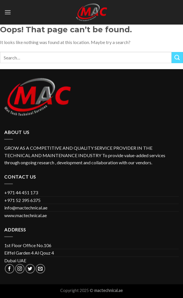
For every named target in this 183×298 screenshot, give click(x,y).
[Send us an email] (40, 268)
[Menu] (7, 12)
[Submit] (177, 57)
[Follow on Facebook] (9, 268)
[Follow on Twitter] (30, 268)
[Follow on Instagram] (20, 268)
